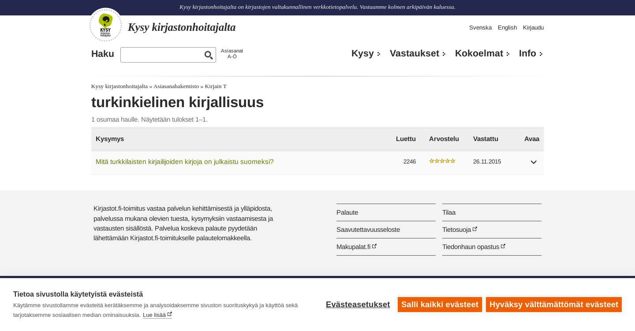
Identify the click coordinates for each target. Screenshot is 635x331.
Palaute (347, 212)
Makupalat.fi (353, 246)
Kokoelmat (479, 53)
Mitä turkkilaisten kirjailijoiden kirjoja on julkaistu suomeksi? (185, 161)
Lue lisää (154, 315)
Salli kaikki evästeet (439, 304)
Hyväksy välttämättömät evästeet (553, 304)
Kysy (362, 53)
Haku (102, 53)
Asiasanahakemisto (176, 86)
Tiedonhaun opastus (470, 246)
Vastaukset (414, 53)
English (507, 27)
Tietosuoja (456, 229)
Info (527, 53)
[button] (534, 165)
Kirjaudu (533, 27)
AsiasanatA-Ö (232, 53)
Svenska (480, 27)
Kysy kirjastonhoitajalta (119, 86)
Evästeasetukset (358, 304)
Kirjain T (216, 86)
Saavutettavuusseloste (368, 229)
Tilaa (449, 212)
